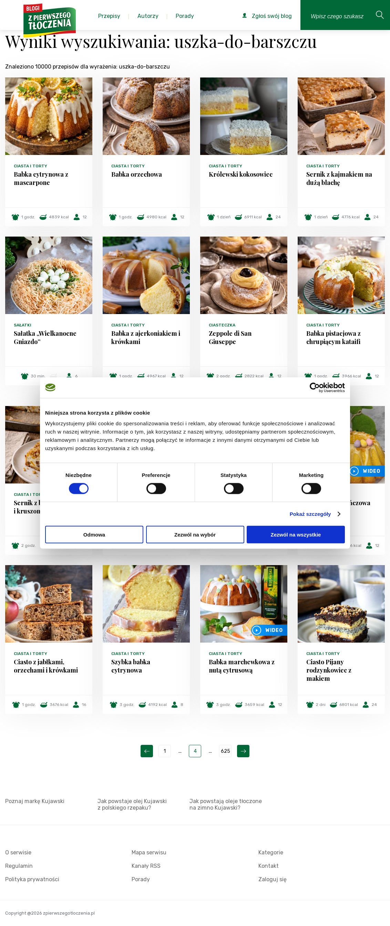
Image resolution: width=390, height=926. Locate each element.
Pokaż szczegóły (310, 514)
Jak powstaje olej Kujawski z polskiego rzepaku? (132, 804)
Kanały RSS (146, 866)
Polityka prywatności (32, 879)
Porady (141, 879)
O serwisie (18, 852)
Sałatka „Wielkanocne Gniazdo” (45, 337)
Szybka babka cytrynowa (130, 666)
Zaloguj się (272, 879)
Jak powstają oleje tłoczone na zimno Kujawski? (225, 804)
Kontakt (268, 866)
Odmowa (94, 535)
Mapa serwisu (149, 852)
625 (225, 751)
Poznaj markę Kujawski (34, 801)
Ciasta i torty (30, 166)
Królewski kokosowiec (241, 174)
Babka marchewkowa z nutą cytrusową (242, 666)
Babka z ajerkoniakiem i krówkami (145, 337)
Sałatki (22, 325)
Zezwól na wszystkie (296, 535)
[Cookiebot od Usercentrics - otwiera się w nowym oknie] (315, 387)
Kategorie (270, 852)
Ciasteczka (222, 325)
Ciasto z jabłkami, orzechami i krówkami (46, 666)
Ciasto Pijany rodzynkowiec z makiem (328, 670)
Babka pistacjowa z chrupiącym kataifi (333, 337)
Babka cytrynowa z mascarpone (41, 178)
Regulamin (19, 866)
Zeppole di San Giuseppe (230, 337)
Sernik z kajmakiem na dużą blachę (339, 178)
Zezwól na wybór (195, 535)
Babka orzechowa (136, 174)
